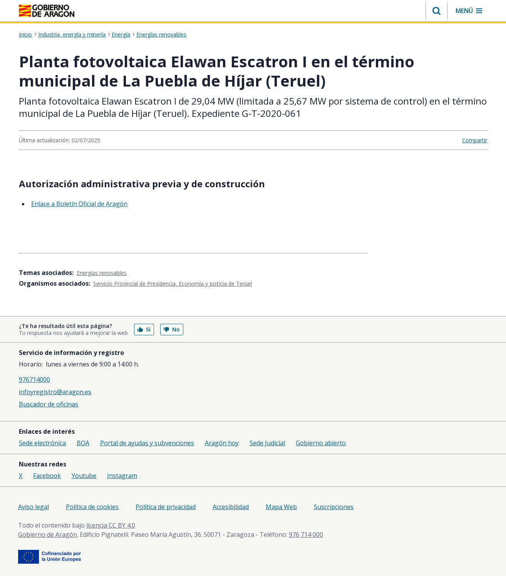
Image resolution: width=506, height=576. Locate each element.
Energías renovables (161, 34)
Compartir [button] (474, 140)
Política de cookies (92, 507)
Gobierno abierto (321, 443)
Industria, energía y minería (72, 34)
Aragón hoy (222, 443)
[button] (436, 11)
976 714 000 (306, 534)
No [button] (172, 329)
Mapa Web (281, 507)
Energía (121, 34)
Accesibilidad (231, 507)
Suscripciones (334, 507)
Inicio (25, 34)
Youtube (84, 475)
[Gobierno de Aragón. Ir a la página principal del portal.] (46, 11)
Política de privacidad (166, 507)
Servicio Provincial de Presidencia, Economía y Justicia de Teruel (172, 283)
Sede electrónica (42, 443)
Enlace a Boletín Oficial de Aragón (79, 204)
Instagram (122, 475)
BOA (83, 443)
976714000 (34, 379)
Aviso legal (33, 507)
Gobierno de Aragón (47, 534)
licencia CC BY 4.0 (110, 525)
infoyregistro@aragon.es (55, 392)
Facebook (47, 475)
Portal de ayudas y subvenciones (147, 443)
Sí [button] (144, 329)
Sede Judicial (267, 443)
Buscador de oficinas (48, 404)
